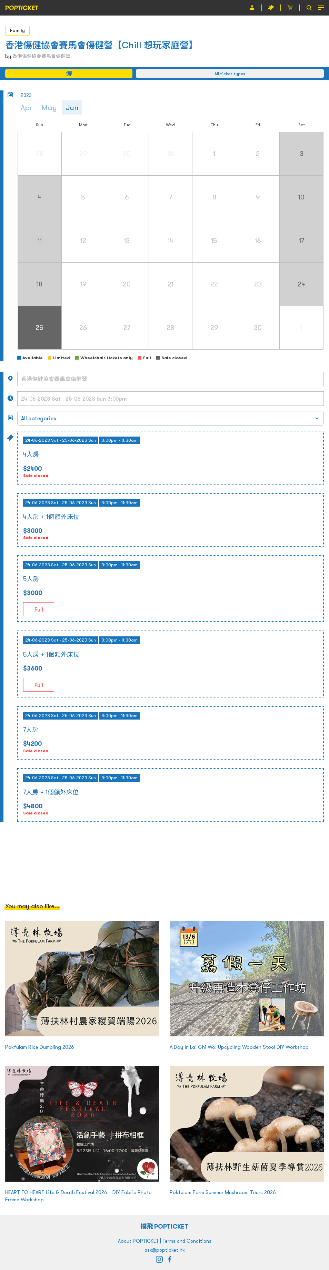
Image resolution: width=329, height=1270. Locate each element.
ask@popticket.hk (164, 1250)
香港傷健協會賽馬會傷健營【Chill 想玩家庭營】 (101, 45)
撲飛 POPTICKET (165, 1226)
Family (17, 30)
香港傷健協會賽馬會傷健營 (41, 56)
